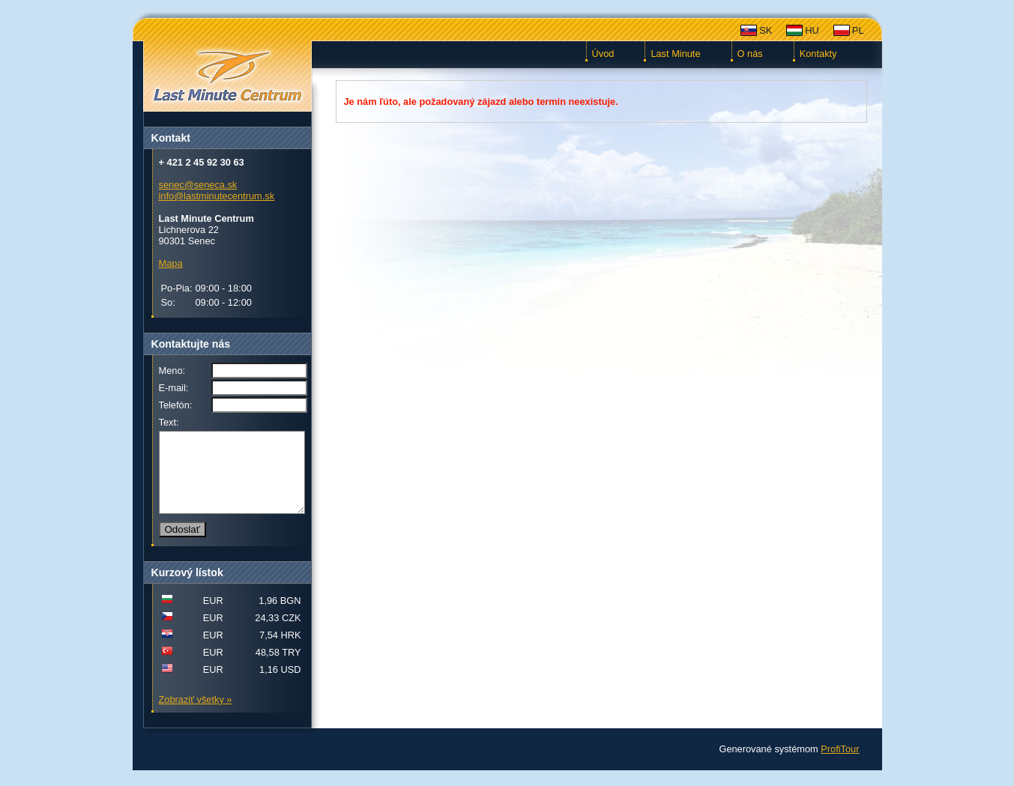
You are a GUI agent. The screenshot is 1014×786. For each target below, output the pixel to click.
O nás (750, 53)
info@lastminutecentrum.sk (217, 196)
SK (765, 30)
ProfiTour (840, 764)
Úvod (603, 53)
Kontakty (818, 53)
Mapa (171, 263)
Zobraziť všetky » (195, 715)
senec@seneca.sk (198, 184)
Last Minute (675, 53)
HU (811, 30)
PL (858, 30)
